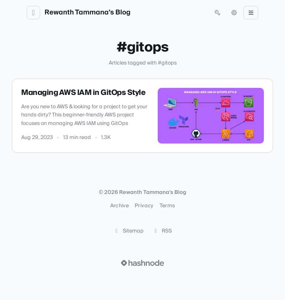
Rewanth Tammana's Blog (88, 12)
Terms (167, 205)
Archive (119, 205)
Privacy (144, 205)
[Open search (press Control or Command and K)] (217, 12)
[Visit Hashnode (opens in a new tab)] (142, 263)
